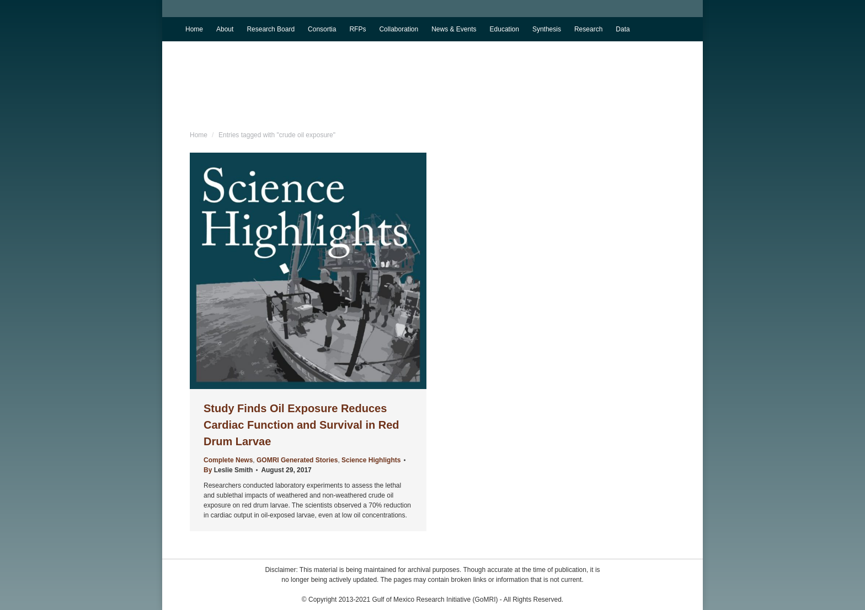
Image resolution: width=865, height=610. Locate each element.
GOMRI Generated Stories (297, 460)
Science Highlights (371, 460)
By (228, 470)
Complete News (228, 460)
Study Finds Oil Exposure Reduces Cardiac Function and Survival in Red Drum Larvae (301, 424)
